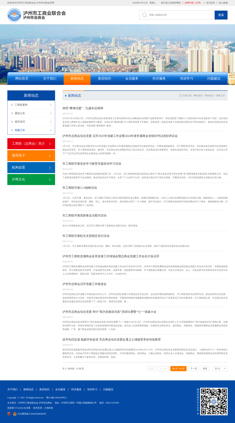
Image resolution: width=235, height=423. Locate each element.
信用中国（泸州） (193, 2)
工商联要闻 (21, 104)
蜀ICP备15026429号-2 (56, 397)
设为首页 (210, 2)
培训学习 (92, 389)
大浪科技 (48, 408)
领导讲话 (20, 121)
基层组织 (44, 389)
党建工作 (20, 130)
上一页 (163, 368)
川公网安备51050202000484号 (29, 414)
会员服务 (60, 389)
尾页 (205, 368)
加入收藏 (223, 2)
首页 (152, 368)
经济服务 (76, 389)
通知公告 (20, 113)
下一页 (193, 368)
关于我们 (12, 389)
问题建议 (108, 389)
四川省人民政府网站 (171, 2)
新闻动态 (209, 95)
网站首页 (198, 95)
